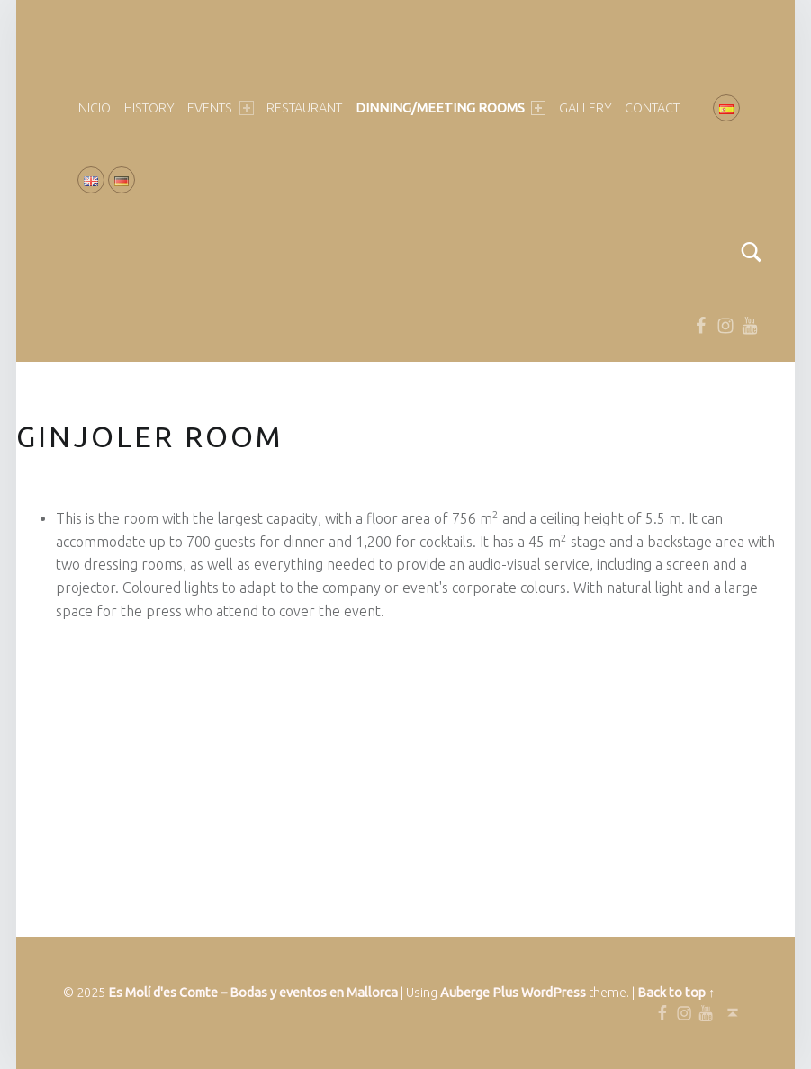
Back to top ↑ (676, 992)
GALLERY (585, 108)
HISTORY (149, 108)
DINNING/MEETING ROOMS (450, 108)
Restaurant (304, 108)
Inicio (93, 108)
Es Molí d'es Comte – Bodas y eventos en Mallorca (253, 992)
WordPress (553, 992)
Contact (652, 108)
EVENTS (220, 108)
